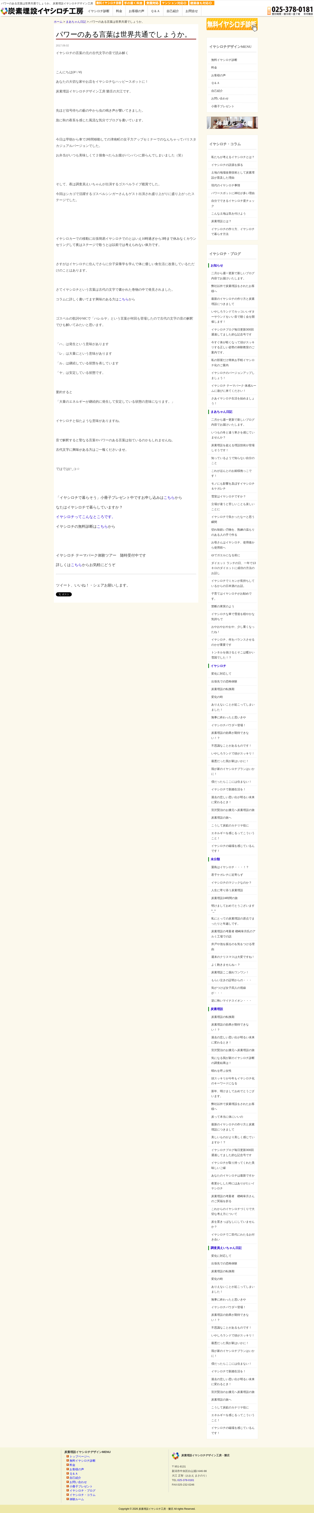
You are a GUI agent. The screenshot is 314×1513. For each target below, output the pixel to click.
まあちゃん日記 (221, 411)
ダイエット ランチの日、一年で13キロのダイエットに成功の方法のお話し (233, 568)
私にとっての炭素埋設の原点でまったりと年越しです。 (233, 921)
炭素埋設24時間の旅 (224, 898)
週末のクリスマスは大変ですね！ (233, 956)
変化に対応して (221, 673)
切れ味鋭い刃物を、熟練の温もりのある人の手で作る (233, 532)
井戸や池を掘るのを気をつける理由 (233, 946)
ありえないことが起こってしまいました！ (233, 707)
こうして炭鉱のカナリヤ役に (230, 825)
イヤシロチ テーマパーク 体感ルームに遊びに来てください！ (233, 388)
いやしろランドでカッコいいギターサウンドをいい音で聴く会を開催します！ (233, 316)
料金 (214, 67)
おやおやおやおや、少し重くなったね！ (233, 629)
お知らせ (217, 265)
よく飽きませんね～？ (225, 964)
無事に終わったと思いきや (228, 717)
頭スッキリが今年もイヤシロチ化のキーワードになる (233, 1081)
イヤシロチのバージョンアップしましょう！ (233, 375)
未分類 (215, 859)
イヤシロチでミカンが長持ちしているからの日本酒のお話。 (233, 583)
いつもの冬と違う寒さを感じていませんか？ (233, 435)
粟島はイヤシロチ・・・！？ (230, 867)
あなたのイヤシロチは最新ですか (233, 1175)
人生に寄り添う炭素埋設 (227, 890)
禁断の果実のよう (222, 606)
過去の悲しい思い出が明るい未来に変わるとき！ (233, 799)
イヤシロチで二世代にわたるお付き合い (233, 1237)
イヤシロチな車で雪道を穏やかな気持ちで (233, 616)
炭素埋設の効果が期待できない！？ (230, 735)
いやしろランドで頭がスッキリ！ (233, 753)
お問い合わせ (220, 98)
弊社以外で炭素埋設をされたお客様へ (233, 288)
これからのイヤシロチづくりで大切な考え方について (233, 1211)
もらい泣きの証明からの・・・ (231, 980)
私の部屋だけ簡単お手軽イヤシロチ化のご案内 (233, 362)
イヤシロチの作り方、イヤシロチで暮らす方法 (233, 231)
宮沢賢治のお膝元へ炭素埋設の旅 (233, 810)
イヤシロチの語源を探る (227, 164)
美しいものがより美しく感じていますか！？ (233, 1139)
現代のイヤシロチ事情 (225, 185)
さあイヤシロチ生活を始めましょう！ (233, 401)
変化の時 (217, 697)
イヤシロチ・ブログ (83, 1490)
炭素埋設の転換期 (222, 689)
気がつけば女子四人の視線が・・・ (228, 990)
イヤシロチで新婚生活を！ (228, 789)
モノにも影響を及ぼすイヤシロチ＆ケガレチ (233, 486)
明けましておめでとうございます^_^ (233, 908)
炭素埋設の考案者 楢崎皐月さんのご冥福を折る (233, 1198)
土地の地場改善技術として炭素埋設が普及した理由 (233, 175)
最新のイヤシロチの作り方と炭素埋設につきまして (233, 301)
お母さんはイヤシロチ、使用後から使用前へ (233, 545)
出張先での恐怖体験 (224, 681)
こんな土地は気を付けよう (228, 213)
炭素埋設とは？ (221, 221)
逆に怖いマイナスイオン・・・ (231, 1000)
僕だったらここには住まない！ (231, 781)
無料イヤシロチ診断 (224, 59)
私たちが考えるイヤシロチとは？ (233, 157)
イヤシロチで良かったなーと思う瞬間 (233, 519)
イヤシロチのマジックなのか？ (231, 882)
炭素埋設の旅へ (221, 817)
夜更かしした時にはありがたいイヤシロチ (233, 1186)
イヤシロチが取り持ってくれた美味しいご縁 (233, 1165)
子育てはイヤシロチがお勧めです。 (231, 596)
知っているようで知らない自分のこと (233, 460)
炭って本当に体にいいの (227, 1116)
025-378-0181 (185, 1480)
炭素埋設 (217, 1009)
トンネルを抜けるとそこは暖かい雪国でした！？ (233, 655)
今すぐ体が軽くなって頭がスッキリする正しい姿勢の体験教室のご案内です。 (233, 347)
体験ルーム (77, 1499)
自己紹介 (217, 90)
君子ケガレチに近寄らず (227, 874)
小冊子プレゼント (222, 106)
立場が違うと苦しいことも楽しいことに (233, 506)
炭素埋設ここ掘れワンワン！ (230, 972)
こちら (124, 299)
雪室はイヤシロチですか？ (228, 496)
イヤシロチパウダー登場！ (228, 725)
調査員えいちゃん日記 (226, 1248)
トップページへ (80, 1456)
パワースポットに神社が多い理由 (233, 193)
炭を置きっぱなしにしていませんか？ (233, 1224)
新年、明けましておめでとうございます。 (233, 1093)
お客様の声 (218, 75)
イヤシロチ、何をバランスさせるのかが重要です (233, 642)
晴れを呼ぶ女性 (221, 1070)
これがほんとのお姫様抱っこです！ (231, 473)
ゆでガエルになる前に (225, 555)
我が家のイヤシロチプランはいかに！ (233, 771)
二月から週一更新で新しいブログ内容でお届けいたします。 (233, 275)
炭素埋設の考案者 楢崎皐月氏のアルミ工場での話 (233, 934)
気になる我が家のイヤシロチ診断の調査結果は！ (233, 1060)
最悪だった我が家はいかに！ (230, 761)
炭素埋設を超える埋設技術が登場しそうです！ (233, 448)
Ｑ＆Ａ (215, 83)
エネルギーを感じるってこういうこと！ (233, 835)
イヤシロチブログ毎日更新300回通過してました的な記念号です (232, 332)
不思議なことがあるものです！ (231, 745)
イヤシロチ (218, 666)
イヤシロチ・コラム (83, 1494)
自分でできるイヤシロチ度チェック (233, 203)
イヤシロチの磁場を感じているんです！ (233, 848)
